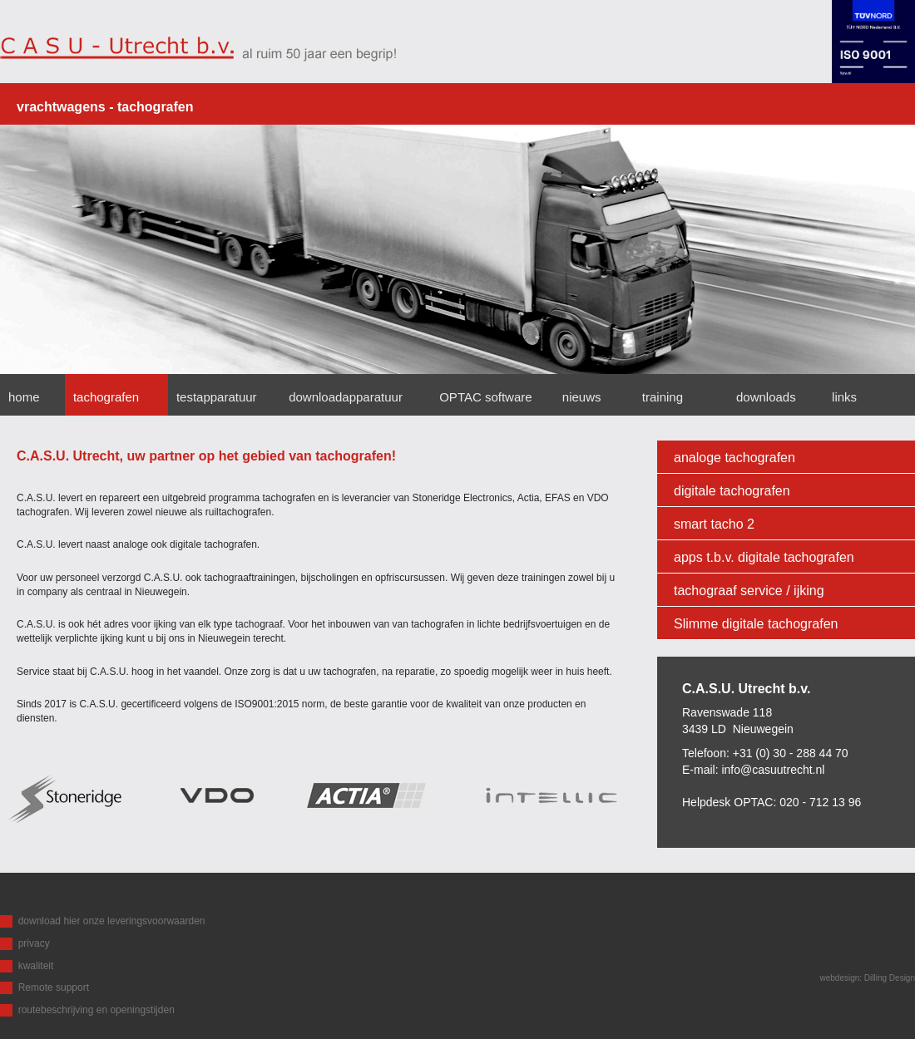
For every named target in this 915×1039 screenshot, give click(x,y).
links (844, 397)
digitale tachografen (732, 491)
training (662, 397)
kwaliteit (36, 966)
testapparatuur (216, 397)
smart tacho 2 (714, 524)
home (24, 397)
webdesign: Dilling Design (867, 977)
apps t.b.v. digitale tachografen (764, 557)
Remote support (53, 987)
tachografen (106, 397)
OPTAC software (485, 397)
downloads (767, 397)
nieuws (581, 397)
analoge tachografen (734, 458)
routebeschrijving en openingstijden (96, 1010)
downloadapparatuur (346, 397)
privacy (34, 943)
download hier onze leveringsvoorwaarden (111, 921)
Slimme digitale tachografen (756, 624)
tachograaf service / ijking (749, 591)
